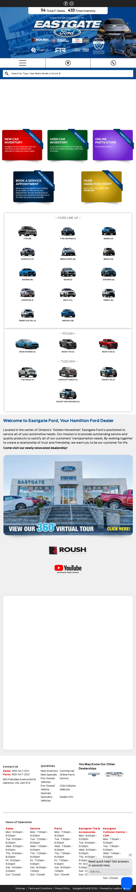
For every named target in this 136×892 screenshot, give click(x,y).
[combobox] (68, 73)
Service (64, 778)
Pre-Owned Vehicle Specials (48, 790)
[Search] (68, 73)
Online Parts (67, 775)
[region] (68, 103)
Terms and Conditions (40, 888)
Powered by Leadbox (111, 888)
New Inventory (49, 771)
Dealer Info (66, 797)
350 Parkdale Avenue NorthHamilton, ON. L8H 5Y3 (19, 781)
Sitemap (20, 888)
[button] (5, 103)
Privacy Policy (62, 888)
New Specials (49, 775)
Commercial (67, 771)
